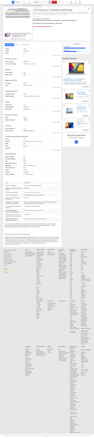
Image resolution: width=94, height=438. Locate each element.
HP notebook (38, 283)
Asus (38, 12)
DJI (59, 350)
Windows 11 (79, 113)
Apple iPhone (61, 253)
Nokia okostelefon (62, 254)
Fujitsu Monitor (84, 320)
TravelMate (38, 314)
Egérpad (71, 323)
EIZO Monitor (83, 321)
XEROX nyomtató (84, 342)
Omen (37, 294)
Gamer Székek (73, 311)
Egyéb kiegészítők (73, 321)
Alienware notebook (40, 253)
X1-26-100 (78, 111)
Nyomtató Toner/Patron (85, 338)
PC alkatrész (28, 346)
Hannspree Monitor (84, 317)
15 (36, 285)
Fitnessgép (83, 374)
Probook (38, 290)
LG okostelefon (62, 262)
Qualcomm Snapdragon (83, 110)
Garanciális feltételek (8, 263)
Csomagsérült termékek (30, 254)
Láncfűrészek (73, 390)
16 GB (82, 111)
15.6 (71, 317)
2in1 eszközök (84, 263)
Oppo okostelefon (62, 278)
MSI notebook (39, 263)
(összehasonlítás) (31, 63)
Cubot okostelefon (62, 277)
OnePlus (71, 279)
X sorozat (38, 303)
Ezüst (83, 99)
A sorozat (38, 261)
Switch (37, 311)
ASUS (82, 266)
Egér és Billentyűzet (74, 307)
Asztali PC (83, 283)
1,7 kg (86, 99)
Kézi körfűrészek (74, 416)
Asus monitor (83, 311)
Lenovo (82, 254)
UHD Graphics (73, 84)
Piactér (26, 249)
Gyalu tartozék (72, 378)
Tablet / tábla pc (84, 249)
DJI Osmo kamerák (63, 360)
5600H (61, 12)
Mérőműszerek (73, 423)
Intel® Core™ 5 (79, 82)
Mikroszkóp (83, 352)
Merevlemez (27, 351)
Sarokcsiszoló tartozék (74, 375)
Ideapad (38, 277)
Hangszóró (83, 275)
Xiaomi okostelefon (62, 257)
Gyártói (78, 99)
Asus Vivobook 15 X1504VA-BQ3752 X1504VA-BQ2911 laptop (83, 93)
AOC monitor (83, 312)
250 (37, 289)
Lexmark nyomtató (84, 333)
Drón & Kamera (62, 346)
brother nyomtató (84, 341)
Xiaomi (71, 266)
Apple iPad (83, 251)
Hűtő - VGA (27, 360)
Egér (71, 303)
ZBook (37, 297)
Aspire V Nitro (39, 310)
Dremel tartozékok (74, 363)
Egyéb (71, 258)
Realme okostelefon (62, 275)
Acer (82, 267)
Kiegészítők (72, 301)
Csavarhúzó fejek (74, 354)
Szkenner (83, 343)
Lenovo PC (83, 286)
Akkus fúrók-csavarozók (74, 401)
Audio (82, 273)
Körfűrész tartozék (73, 370)
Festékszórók (72, 428)
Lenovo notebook (39, 275)
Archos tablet (83, 262)
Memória (27, 350)
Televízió (83, 346)
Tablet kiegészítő (84, 257)
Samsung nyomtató (85, 330)
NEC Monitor (83, 324)
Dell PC (82, 288)
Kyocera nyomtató (84, 337)
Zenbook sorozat (39, 299)
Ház (26, 356)
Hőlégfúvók (72, 427)
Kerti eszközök (73, 382)
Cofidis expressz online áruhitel (10, 250)
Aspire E (38, 313)
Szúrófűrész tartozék (74, 368)
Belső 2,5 (27, 369)
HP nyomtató (83, 336)
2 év (76, 13)
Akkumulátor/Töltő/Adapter (64, 352)
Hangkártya (27, 355)
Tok (70, 257)
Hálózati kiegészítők (40, 352)
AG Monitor (83, 316)
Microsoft (83, 261)
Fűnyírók (71, 383)
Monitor (83, 301)
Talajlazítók (72, 386)
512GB (77, 12)
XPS (37, 273)
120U (69, 83)
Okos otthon (50, 301)
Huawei (71, 259)
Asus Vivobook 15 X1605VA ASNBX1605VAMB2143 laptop (83, 122)
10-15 (71, 316)
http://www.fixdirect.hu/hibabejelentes (32, 192)
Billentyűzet (72, 306)
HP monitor (83, 306)
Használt (49, 251)
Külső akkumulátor (73, 309)
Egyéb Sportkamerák (63, 357)
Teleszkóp (83, 353)
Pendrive (71, 308)
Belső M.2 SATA (28, 371)
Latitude (38, 271)
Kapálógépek (72, 393)
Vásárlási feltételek (7, 254)
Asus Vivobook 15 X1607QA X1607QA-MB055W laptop (82, 108)
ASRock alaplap (28, 364)
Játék (82, 365)
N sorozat (38, 302)
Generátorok (72, 429)
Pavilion (37, 287)
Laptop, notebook (40, 249)
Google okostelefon (62, 274)
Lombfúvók (72, 388)
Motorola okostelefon (63, 265)
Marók (72, 419)
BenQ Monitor (83, 315)
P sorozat (38, 305)
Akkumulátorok (73, 351)
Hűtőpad (71, 324)
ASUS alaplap (28, 363)
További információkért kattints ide (12, 244)
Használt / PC (51, 249)
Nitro (37, 318)
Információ (29, 2)
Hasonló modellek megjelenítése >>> (42, 26)
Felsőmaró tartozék (73, 376)
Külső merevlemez (73, 312)
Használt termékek (28, 255)
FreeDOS (65, 13)
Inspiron (38, 269)
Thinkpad (38, 279)
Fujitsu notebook (39, 259)
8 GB (78, 83)
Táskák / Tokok (73, 315)
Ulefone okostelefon (62, 273)
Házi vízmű (72, 396)
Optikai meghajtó (28, 352)
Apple (71, 253)
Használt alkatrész (51, 254)
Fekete (59, 14)
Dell (82, 270)
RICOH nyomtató (84, 340)
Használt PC (83, 290)
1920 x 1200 (84, 112)
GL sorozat (38, 266)
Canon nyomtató (84, 334)
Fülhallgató (83, 277)
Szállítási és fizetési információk (10, 261)
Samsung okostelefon (63, 258)
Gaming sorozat (39, 301)
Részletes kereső (54, 2)
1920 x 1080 (79, 98)
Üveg (71, 256)
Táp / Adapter (72, 331)
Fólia (71, 254)
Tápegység (27, 357)
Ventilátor (83, 362)
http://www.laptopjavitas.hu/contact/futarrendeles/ (35, 218)
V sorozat (38, 282)
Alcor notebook (39, 258)
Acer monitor (83, 307)
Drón (60, 348)
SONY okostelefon (62, 259)
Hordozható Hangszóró (85, 279)
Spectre (37, 293)
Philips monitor (84, 313)
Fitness (82, 373)
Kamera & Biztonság (52, 303)
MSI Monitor (83, 323)
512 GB (85, 83)
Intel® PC (83, 298)
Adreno (78, 112)
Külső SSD (27, 375)
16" (80, 112)
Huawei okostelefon (62, 261)
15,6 (82, 84)
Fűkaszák (72, 391)
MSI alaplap (27, 367)
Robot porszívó (50, 304)
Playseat (71, 325)
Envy (37, 295)
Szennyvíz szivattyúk (74, 397)
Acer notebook (39, 309)
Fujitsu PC (83, 297)
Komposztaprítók (73, 392)
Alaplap (26, 361)
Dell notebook (39, 267)
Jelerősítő (38, 350)
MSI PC (82, 293)
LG (70, 286)
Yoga (37, 278)
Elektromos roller (84, 372)
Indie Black (78, 114)
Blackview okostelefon (63, 271)
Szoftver (49, 346)
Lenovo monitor (84, 304)
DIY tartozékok (73, 364)
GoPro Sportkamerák (63, 359)
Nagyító (82, 356)
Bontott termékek (28, 251)
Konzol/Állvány (73, 332)
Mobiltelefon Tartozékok (74, 313)
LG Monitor (83, 308)
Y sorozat (38, 281)
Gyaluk (73, 417)
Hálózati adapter (39, 351)
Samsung (72, 273)
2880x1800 (53, 13)
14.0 (43, 13)
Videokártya (27, 354)
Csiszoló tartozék (73, 371)
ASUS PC (83, 294)
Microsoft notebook (40, 254)
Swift (37, 315)
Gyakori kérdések (7, 257)
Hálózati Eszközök (40, 346)
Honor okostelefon (62, 266)
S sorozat (38, 307)
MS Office (49, 350)
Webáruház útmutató (8, 256)
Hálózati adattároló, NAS (41, 354)
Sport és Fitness (84, 370)
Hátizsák (71, 320)
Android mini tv (62, 301)
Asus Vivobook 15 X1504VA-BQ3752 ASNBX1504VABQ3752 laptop (74, 79)
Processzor (27, 348)
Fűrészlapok (73, 355)
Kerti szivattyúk (73, 395)
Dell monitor (83, 303)
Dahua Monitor (84, 319)
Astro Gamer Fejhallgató (86, 280)
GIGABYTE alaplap (29, 365)
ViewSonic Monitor (84, 325)
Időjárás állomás (84, 358)
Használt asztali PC (51, 253)
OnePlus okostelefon (63, 267)
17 (36, 286)
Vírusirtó (49, 352)
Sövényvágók (73, 387)
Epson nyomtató (84, 332)
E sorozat (38, 262)
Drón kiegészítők (62, 351)
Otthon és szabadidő (85, 349)
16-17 (71, 319)
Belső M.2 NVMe (28, 372)
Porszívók (72, 431)
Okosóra (60, 263)
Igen (45, 14)
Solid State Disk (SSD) (29, 368)
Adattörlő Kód (6, 252)
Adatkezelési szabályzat (8, 259)
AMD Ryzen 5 (48, 12)
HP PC (82, 289)
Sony (71, 293)
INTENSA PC (83, 295)
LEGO (82, 367)
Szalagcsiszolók (73, 412)
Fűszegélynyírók (73, 384)
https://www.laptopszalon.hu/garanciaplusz (33, 210)
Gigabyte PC (83, 291)
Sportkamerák (61, 356)
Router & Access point (40, 355)
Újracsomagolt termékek (30, 253)
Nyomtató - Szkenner (85, 328)
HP (81, 258)
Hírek (5, 265)
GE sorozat (38, 265)
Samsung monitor (84, 309)
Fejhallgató (83, 276)
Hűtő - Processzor (28, 359)
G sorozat (38, 274)
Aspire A (38, 316)
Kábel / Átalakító (73, 327)
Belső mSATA (28, 373)
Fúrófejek (72, 352)
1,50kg (65, 14)
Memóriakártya (73, 304)
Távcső (82, 354)
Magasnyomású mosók (74, 432)
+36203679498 (21, 38)
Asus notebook (39, 298)
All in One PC (83, 285)
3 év (82, 113)
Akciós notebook (39, 251)
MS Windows (50, 348)
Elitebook (38, 291)
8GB (70, 12)
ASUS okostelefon (62, 256)
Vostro (37, 270)
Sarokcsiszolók (73, 405)
